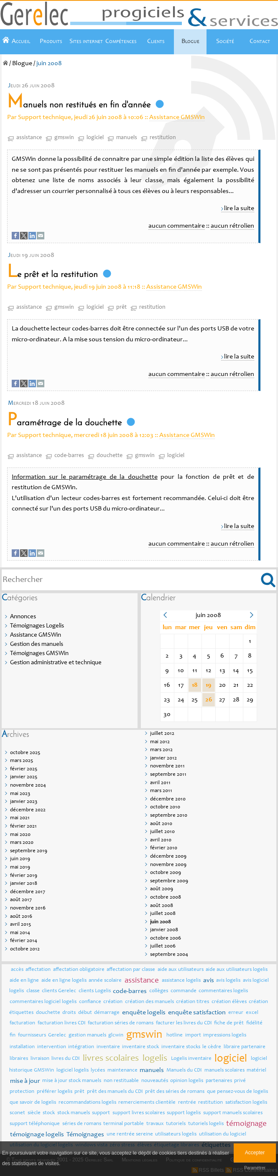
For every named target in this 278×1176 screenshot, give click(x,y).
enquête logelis (144, 1012)
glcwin (115, 1035)
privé (240, 1081)
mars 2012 (161, 750)
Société (225, 41)
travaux (155, 1124)
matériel (256, 1070)
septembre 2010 (168, 815)
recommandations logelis (87, 1102)
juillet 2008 (163, 914)
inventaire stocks (180, 1047)
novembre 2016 (28, 908)
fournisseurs (32, 1035)
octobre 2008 (165, 897)
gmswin (64, 138)
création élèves (229, 1002)
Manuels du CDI (184, 1070)
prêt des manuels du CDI (115, 1092)
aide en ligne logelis (64, 980)
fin (12, 1035)
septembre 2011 (168, 774)
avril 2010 (160, 840)
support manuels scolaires (233, 1113)
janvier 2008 (164, 930)
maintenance (122, 1070)
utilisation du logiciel (222, 1134)
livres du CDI (65, 1059)
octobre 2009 (165, 873)
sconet (17, 1113)
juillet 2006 (163, 946)
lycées (98, 1070)
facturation (22, 1023)
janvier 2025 (23, 777)
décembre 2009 (168, 856)
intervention (51, 1047)
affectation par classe (131, 970)
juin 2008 (160, 922)
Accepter (255, 1153)
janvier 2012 (163, 758)
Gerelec (57, 1035)
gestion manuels (87, 1035)
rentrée (187, 1102)
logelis (155, 1058)
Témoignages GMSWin (39, 653)
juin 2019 (20, 859)
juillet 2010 (162, 832)
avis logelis (228, 980)
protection (22, 1092)
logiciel (95, 138)
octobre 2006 (165, 938)
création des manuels (149, 1002)
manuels (126, 138)
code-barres (69, 456)
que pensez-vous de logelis (237, 1092)
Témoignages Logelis (37, 626)
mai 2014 (20, 933)
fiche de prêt (229, 1023)
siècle (34, 1113)
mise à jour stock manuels (71, 1081)
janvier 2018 (23, 883)
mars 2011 (161, 791)
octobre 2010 (165, 807)
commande (183, 991)
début (85, 1013)
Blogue (190, 41)
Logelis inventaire (191, 1059)
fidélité (254, 1023)
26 (208, 699)
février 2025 (23, 769)
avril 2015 (20, 924)
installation (22, 1047)
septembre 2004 (169, 955)
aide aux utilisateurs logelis (237, 970)
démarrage (107, 1013)
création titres (192, 1002)
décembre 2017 (27, 892)
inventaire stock (140, 1047)
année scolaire (105, 980)
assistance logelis (181, 980)
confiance (90, 1002)
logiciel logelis (72, 1070)
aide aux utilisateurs (181, 970)
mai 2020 (20, 835)
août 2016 (21, 916)
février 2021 (23, 826)
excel (252, 1013)
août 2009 (161, 889)
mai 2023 (20, 794)
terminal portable (123, 1124)
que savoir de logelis (33, 1102)
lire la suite (239, 208)
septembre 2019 (28, 851)
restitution (163, 138)
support (101, 1113)
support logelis (184, 1113)
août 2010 (161, 824)
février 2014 (23, 941)
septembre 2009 (169, 881)
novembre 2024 (28, 785)
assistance (29, 138)
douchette (109, 456)
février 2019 (23, 876)
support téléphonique (35, 1124)
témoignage (246, 1124)
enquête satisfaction (197, 1012)
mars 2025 (21, 761)
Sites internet (86, 41)
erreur (235, 1013)
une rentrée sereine (130, 1134)
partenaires (219, 1081)
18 (195, 685)
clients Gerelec (59, 991)
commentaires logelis (223, 991)
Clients (156, 41)
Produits (51, 41)
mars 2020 (21, 843)
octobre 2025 (25, 753)
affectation (38, 970)
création (112, 1002)
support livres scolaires (138, 1113)
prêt (121, 307)
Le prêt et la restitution (52, 274)
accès (17, 970)
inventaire (108, 1047)
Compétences (121, 41)
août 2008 (161, 906)
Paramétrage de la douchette (64, 423)
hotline (174, 1035)
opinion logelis (186, 1081)
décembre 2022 (28, 810)
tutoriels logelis (206, 1124)
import (193, 1035)
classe (33, 991)
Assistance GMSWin (177, 117)
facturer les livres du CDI (184, 1023)
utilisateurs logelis (175, 1134)
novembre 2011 (167, 766)
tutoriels (176, 1124)
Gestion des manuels (36, 644)
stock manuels (73, 1113)
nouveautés (154, 1081)
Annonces (23, 617)
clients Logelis (95, 991)
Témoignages (85, 1134)
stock (49, 1113)
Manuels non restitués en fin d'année (78, 105)
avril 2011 (160, 783)
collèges (158, 991)
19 (208, 685)
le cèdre (211, 1047)
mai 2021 (20, 818)
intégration (81, 1047)
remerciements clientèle (147, 1102)
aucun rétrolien (232, 226)
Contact (260, 41)
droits (69, 1013)
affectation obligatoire (79, 970)
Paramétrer (254, 1168)
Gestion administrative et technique (56, 663)
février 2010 (163, 848)
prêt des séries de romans (174, 1092)
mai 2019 (20, 867)
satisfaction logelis (246, 1102)
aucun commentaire (176, 226)
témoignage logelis (37, 1134)
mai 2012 (160, 742)
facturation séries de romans (120, 1023)
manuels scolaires (224, 1070)
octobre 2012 (25, 949)
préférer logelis (54, 1092)
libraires (19, 1059)
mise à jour (25, 1081)
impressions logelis (224, 1035)
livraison (40, 1059)
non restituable (121, 1081)
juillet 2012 (162, 734)
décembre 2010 (168, 799)
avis (208, 980)
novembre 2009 (168, 865)
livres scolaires (111, 1058)
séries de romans (81, 1124)
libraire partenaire (244, 1047)
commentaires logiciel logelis (43, 1002)
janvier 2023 (23, 802)
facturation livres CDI (62, 1023)
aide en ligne (24, 980)
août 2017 (21, 900)
